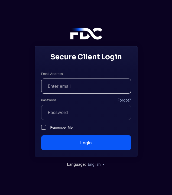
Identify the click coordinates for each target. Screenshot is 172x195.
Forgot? (124, 100)
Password (48, 100)
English (96, 164)
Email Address (52, 74)
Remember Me (57, 127)
